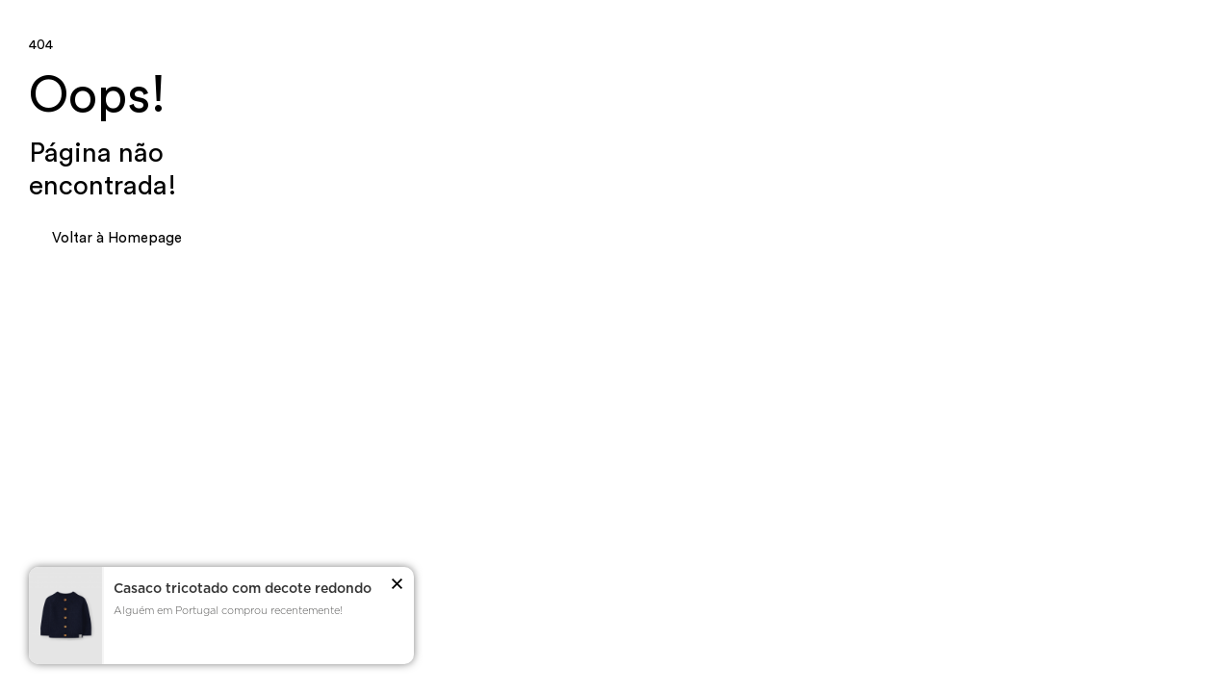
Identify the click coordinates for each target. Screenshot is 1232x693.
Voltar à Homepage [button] (117, 238)
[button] (397, 587)
